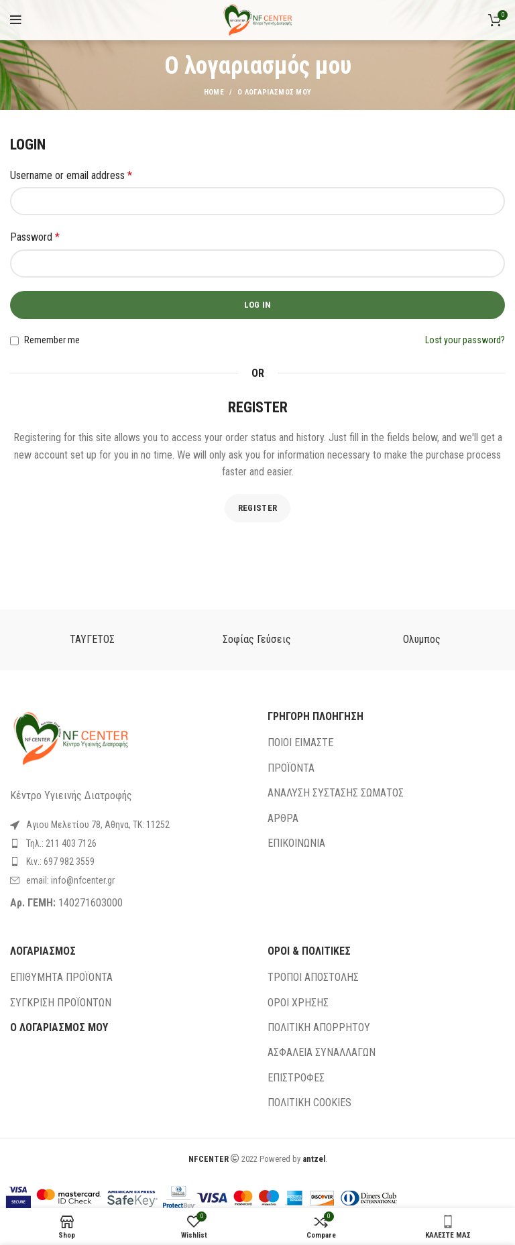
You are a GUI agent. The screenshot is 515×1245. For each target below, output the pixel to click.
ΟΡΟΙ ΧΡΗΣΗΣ (298, 1002)
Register (257, 508)
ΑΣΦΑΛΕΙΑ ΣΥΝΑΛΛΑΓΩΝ (322, 1052)
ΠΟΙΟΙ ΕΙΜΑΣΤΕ (300, 742)
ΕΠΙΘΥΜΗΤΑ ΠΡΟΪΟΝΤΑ (61, 977)
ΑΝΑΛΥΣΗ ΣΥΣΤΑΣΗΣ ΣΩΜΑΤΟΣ (336, 792)
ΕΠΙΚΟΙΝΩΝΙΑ (296, 843)
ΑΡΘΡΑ (283, 818)
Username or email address (71, 175)
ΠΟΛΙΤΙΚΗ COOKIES (309, 1102)
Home (214, 92)
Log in (258, 305)
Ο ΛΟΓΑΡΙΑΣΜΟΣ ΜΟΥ (59, 1027)
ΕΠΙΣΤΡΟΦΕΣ (296, 1077)
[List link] (128, 843)
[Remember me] (14, 341)
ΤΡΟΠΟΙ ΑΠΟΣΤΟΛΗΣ (313, 977)
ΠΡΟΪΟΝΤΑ (291, 768)
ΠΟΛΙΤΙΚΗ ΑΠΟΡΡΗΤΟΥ (319, 1027)
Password (35, 237)
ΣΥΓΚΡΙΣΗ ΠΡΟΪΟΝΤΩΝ (60, 1002)
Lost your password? (465, 340)
